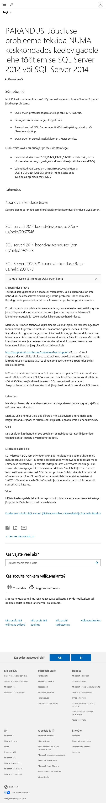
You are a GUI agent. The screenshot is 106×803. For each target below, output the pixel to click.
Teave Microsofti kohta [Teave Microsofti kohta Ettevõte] (81, 741)
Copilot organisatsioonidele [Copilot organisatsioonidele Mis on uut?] (15, 675)
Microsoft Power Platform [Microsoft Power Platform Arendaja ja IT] (48, 766)
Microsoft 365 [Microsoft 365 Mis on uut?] (10, 686)
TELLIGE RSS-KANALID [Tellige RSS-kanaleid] (21, 536)
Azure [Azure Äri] (6, 746)
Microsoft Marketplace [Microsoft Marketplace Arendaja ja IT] (47, 760)
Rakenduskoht (15, 79)
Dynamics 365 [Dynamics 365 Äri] (10, 752)
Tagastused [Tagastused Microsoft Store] (43, 686)
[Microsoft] (53, 3)
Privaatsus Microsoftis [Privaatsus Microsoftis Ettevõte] (81, 746)
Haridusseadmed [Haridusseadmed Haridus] (79, 681)
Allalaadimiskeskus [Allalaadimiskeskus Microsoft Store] (46, 681)
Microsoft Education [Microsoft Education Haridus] (80, 675)
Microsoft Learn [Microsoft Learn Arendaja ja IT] (44, 741)
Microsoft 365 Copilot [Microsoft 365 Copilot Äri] (13, 768)
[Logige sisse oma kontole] (100, 5)
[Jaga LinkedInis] (14, 527)
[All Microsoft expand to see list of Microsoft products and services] (4, 5)
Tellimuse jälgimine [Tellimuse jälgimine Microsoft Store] (46, 692)
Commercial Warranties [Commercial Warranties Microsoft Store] (48, 703)
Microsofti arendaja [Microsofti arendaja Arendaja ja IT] (46, 735)
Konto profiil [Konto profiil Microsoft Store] (43, 675)
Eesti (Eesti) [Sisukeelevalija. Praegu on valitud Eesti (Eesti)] (14, 786)
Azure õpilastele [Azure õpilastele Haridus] (79, 720)
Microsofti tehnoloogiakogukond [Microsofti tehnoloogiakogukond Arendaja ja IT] (51, 755)
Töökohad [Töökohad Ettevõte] (76, 735)
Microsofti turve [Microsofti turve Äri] (10, 741)
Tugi (5, 12)
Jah (59, 657)
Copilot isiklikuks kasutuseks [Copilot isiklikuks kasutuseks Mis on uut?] (16, 681)
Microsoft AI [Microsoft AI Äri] (9, 735)
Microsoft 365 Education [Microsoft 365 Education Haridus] (82, 692)
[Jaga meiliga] (22, 527)
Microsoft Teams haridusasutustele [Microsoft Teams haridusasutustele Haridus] (87, 686)
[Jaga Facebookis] (7, 527)
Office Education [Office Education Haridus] (79, 697)
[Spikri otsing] (12, 4)
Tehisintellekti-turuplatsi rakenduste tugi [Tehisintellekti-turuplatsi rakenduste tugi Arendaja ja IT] (48, 748)
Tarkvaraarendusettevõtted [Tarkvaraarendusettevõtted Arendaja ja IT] (49, 771)
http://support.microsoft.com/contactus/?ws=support (37, 352)
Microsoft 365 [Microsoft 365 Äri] (10, 757)
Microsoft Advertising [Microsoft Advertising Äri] (13, 763)
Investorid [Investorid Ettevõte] (76, 752)
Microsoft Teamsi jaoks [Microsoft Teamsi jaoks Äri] (13, 774)
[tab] (17, 587)
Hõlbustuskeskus (91, 620)
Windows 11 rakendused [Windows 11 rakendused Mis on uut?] (14, 692)
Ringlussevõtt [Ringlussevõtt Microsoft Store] (43, 697)
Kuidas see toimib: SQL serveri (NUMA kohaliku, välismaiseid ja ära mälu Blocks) (53, 513)
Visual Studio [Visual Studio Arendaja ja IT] (43, 777)
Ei (81, 657)
